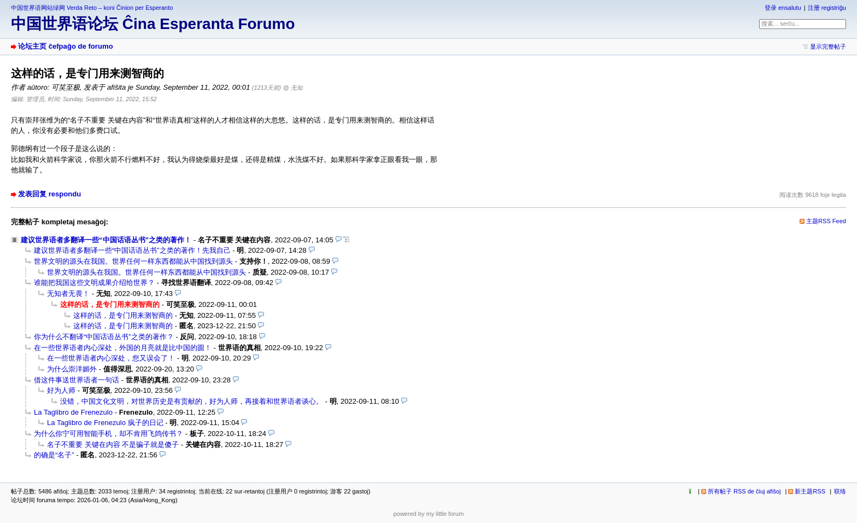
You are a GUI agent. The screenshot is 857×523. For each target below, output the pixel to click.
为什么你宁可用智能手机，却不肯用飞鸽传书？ (108, 433)
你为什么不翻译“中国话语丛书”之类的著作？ (104, 337)
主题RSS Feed (826, 221)
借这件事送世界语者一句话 (76, 380)
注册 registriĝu (827, 7)
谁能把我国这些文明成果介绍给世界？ (94, 282)
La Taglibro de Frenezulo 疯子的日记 (105, 423)
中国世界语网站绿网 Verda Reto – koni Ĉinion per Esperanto (92, 7)
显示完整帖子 (828, 46)
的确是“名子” (54, 455)
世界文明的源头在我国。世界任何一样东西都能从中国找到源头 (133, 261)
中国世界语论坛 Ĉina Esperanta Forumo (153, 23)
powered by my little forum (429, 513)
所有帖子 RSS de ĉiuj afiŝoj (744, 491)
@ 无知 (293, 87)
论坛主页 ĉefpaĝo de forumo (65, 46)
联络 (840, 491)
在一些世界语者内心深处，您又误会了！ (111, 358)
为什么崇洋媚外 (72, 369)
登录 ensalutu (783, 7)
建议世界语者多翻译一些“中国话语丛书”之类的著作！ (106, 240)
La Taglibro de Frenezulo (73, 412)
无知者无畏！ (68, 293)
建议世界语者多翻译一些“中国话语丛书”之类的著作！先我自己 (132, 250)
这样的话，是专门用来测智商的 (123, 315)
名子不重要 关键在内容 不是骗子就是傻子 (113, 444)
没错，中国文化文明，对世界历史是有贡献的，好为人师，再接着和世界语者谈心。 (191, 401)
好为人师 (61, 390)
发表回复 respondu (49, 194)
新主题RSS (810, 491)
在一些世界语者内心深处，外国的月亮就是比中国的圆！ (123, 348)
